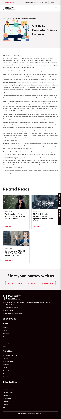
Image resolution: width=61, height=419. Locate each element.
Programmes (6, 333)
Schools (5, 330)
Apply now (10, 283)
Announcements (9, 2)
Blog (9, 18)
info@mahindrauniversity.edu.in (13, 313)
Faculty (41, 2)
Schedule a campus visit (47, 283)
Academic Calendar (8, 361)
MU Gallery (6, 343)
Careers (20, 283)
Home (4, 18)
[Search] (56, 2)
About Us (5, 327)
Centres (5, 337)
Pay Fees (5, 358)
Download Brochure (8, 389)
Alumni (46, 2)
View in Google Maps (11, 307)
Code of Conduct (7, 395)
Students (36, 2)
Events (5, 346)
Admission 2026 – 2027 (11, 355)
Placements (6, 370)
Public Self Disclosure (8, 392)
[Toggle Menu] (56, 8)
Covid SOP (5, 404)
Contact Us (6, 377)
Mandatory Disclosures (9, 386)
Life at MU (5, 340)
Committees (6, 401)
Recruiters (51, 2)
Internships (6, 364)
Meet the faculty (31, 283)
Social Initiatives (7, 398)
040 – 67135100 (9, 310)
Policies (5, 407)
